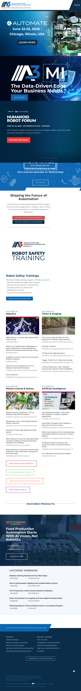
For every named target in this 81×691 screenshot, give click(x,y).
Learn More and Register (19, 298)
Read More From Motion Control (24, 481)
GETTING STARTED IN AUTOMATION (28, 222)
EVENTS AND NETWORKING (47, 645)
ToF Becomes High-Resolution (53, 353)
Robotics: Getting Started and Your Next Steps (28, 576)
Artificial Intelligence (15, 645)
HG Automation (18, 434)
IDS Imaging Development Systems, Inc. (26, 377)
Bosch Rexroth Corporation (21, 445)
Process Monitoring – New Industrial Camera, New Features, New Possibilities (57, 368)
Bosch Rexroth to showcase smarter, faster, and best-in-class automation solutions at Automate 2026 (22, 451)
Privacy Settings (37, 683)
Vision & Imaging (12, 640)
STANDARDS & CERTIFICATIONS (48, 643)
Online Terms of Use (12, 683)
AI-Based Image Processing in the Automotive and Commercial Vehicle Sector (56, 445)
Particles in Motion (49, 346)
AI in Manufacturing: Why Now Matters (56, 453)
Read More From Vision (20, 472)
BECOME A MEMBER (44, 637)
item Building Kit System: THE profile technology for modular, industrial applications (55, 414)
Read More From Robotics (21, 464)
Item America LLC (55, 419)
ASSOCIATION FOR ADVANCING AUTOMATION (26, 628)
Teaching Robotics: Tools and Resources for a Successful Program (36, 606)
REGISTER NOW (16, 556)
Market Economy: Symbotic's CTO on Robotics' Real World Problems (20, 367)
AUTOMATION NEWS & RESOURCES (18, 651)
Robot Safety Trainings (22, 275)
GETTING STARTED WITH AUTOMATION (20, 648)
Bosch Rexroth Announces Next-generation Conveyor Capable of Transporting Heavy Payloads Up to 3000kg (22, 441)
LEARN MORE (27, 42)
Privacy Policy (24, 683)
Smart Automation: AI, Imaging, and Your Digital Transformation (35, 598)
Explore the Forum (20, 140)
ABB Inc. (16, 342)
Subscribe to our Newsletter (40, 658)
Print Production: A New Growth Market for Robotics (31, 591)
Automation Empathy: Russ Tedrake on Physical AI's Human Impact (56, 424)
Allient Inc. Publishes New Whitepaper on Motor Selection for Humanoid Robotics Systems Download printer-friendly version (22, 348)
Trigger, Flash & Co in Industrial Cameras (57, 360)
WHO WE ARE (42, 640)
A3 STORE (40, 651)
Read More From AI (18, 490)
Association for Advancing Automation (25, 370)
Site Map (48, 683)
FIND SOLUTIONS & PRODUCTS (48, 648)
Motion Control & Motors (16, 643)
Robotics (10, 637)
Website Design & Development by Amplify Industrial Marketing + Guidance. (25, 686)
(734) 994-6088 (11, 680)
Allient (15, 352)
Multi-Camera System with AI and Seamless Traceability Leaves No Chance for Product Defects (58, 434)
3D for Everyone (12, 375)
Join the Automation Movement (29, 218)
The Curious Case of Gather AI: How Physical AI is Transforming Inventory (56, 338)
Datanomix (53, 456)
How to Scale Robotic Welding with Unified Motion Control (33, 583)
